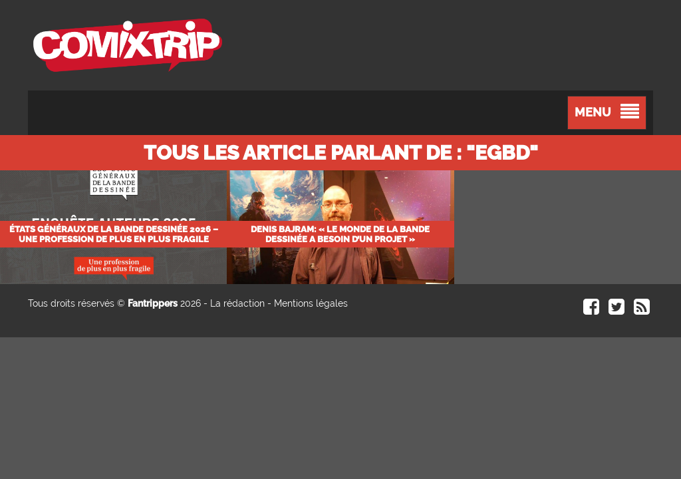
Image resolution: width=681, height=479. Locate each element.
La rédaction (237, 303)
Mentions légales (311, 303)
